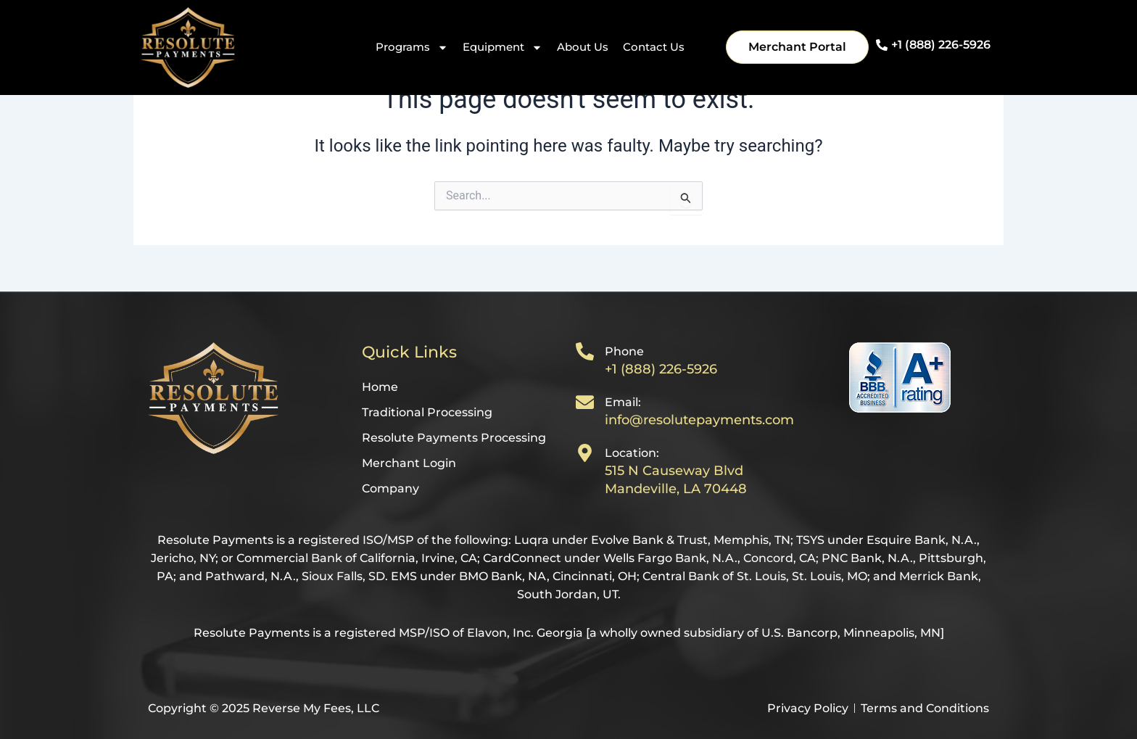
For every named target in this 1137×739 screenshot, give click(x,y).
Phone (624, 351)
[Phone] (585, 351)
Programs (412, 47)
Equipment (502, 47)
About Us (582, 47)
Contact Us (654, 47)
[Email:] (585, 402)
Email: (623, 402)
